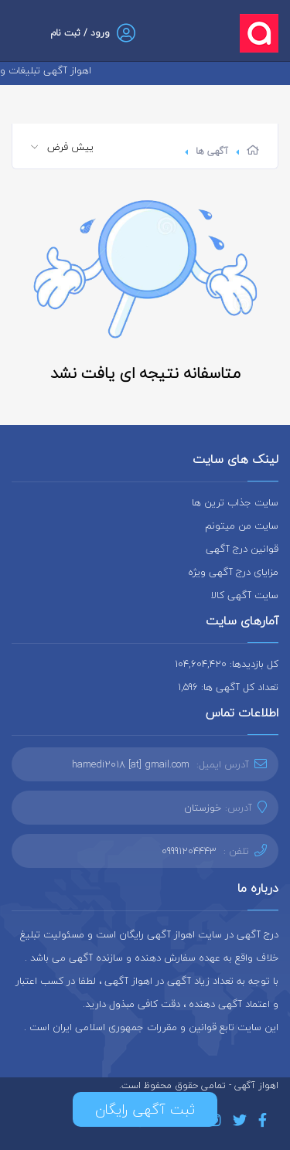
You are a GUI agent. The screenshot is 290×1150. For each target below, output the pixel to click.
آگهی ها (212, 151)
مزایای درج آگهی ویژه (233, 571)
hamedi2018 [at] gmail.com (130, 764)
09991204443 (189, 850)
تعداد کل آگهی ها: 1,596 (228, 687)
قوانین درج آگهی (242, 548)
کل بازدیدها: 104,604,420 (226, 663)
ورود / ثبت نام (80, 33)
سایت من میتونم (241, 525)
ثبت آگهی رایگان (145, 1109)
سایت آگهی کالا (244, 595)
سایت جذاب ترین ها (235, 502)
